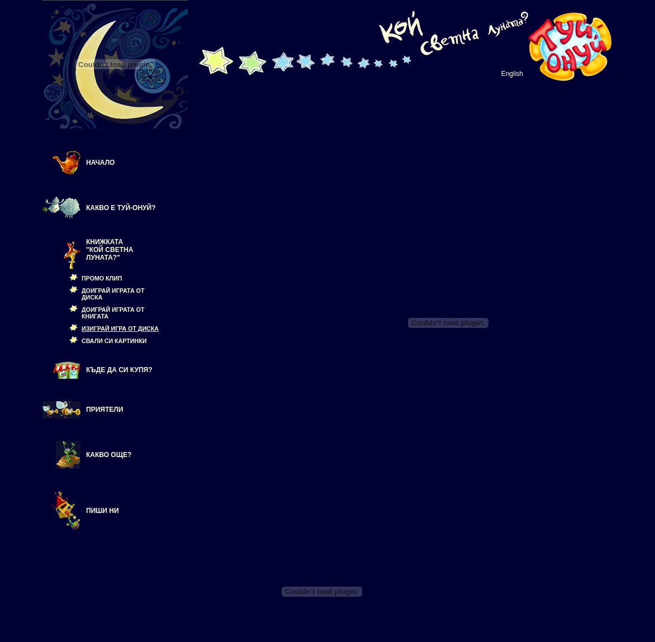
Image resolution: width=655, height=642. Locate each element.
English (512, 74)
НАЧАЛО (100, 163)
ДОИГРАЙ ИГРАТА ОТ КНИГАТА (113, 313)
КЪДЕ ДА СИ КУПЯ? (119, 370)
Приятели (104, 409)
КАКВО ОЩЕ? (108, 455)
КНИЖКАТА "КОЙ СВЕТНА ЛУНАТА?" (109, 249)
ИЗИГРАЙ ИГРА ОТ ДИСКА (120, 328)
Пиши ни (102, 511)
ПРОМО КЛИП (102, 278)
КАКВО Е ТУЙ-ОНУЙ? (121, 208)
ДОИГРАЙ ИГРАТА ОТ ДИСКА (113, 294)
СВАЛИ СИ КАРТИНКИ (114, 340)
